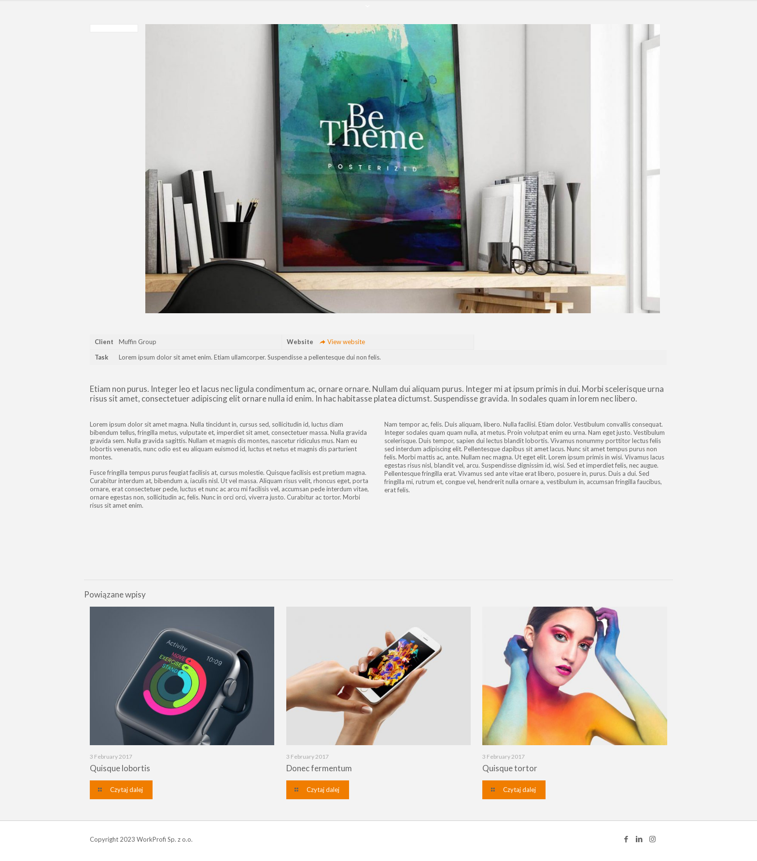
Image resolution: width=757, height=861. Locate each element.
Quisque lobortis (120, 768)
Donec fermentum (319, 768)
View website (341, 342)
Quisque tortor (509, 768)
